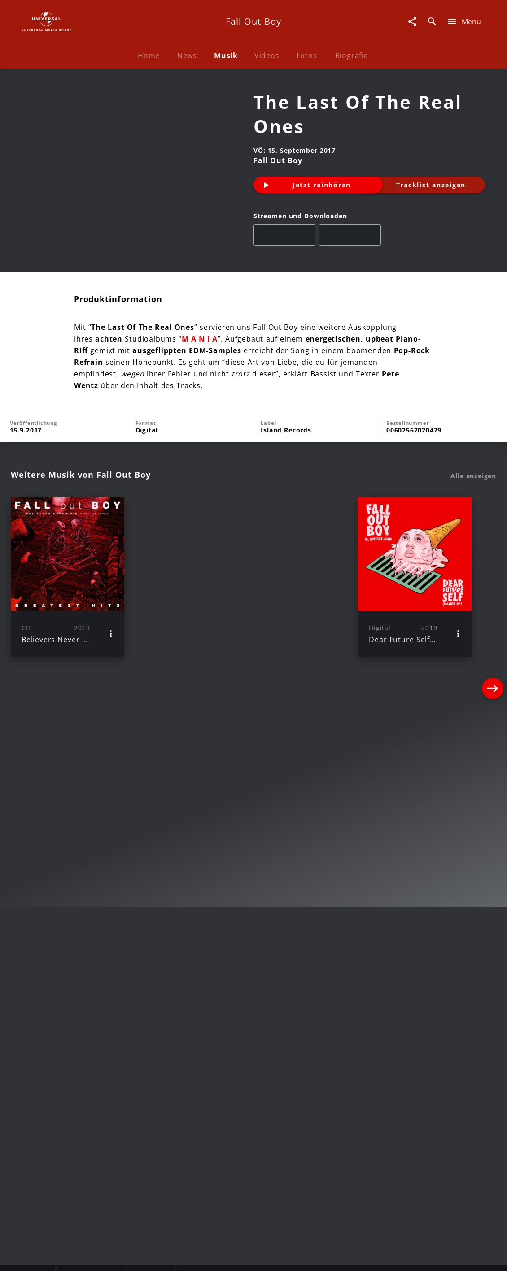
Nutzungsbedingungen (297, 1255)
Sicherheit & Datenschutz (206, 1255)
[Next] (492, 646)
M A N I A (200, 408)
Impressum (34, 1255)
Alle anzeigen (473, 545)
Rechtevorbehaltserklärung (108, 1255)
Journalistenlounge (377, 1255)
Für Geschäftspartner (455, 1255)
